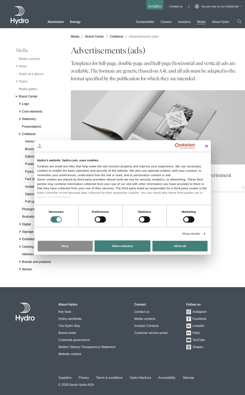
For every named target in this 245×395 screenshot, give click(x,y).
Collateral (116, 36)
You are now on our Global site (221, 6)
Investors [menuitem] (184, 21)
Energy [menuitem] (75, 21)
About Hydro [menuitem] (220, 21)
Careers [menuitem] (166, 21)
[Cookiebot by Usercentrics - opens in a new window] (181, 146)
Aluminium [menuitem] (55, 21)
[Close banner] (206, 146)
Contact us (175, 6)
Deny (65, 246)
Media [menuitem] (201, 21)
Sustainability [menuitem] (145, 21)
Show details (191, 233)
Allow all (180, 246)
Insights (154, 6)
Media (22, 50)
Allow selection (122, 246)
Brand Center (94, 36)
